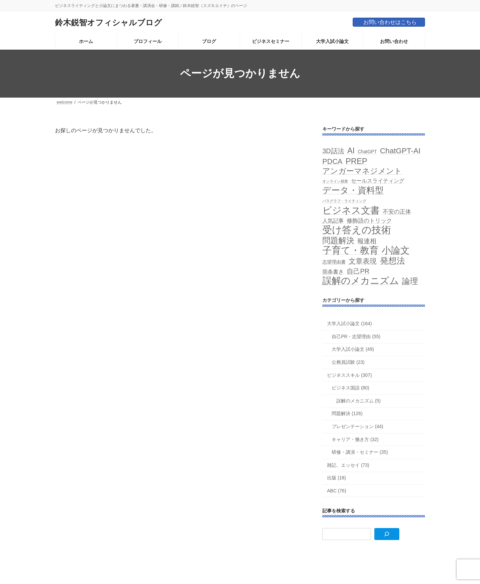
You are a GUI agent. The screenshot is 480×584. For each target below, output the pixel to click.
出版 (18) (336, 477)
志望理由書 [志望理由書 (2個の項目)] (334, 262)
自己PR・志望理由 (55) (356, 336)
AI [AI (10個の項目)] (351, 150)
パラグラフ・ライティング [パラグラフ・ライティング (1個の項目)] (344, 201)
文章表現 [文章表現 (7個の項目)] (363, 261)
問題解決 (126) (347, 413)
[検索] (386, 534)
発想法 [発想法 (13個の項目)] (392, 260)
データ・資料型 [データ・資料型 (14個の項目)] (353, 190)
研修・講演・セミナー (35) (360, 452)
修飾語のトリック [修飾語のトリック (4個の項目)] (369, 220)
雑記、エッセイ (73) (348, 464)
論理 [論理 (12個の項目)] (410, 280)
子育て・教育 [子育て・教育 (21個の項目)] (350, 250)
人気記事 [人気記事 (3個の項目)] (333, 220)
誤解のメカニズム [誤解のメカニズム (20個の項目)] (360, 280)
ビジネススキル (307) (349, 374)
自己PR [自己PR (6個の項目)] (358, 271)
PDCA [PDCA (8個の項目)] (332, 161)
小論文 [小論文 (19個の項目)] (396, 250)
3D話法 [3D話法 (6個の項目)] (333, 151)
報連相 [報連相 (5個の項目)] (367, 241)
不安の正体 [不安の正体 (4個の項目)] (397, 211)
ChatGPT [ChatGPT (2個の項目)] (367, 151)
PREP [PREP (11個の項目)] (356, 160)
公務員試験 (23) (348, 362)
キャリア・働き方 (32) (355, 439)
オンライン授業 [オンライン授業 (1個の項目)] (335, 181)
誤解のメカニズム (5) (358, 400)
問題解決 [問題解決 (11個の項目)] (338, 240)
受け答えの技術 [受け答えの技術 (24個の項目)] (356, 229)
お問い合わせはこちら (390, 22)
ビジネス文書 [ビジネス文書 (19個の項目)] (351, 210)
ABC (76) (336, 490)
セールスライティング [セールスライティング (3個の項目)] (378, 181)
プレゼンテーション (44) (357, 426)
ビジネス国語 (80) (350, 387)
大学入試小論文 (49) (353, 349)
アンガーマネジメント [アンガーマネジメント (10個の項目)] (362, 170)
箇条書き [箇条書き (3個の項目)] (333, 271)
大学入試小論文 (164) (349, 323)
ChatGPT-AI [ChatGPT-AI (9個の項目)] (400, 151)
